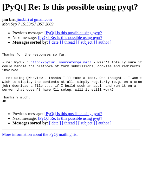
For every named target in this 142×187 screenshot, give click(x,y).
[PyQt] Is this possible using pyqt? (73, 33)
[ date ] (55, 42)
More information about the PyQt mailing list (40, 144)
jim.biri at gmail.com (34, 19)
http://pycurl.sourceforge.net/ (60, 64)
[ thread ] (69, 42)
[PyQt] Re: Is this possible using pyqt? (70, 37)
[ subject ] (86, 42)
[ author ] (104, 42)
